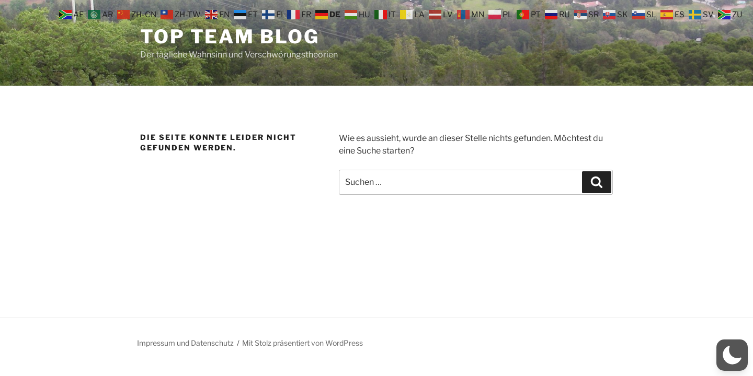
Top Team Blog (229, 36)
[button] (732, 355)
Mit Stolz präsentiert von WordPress (302, 342)
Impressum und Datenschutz (185, 342)
